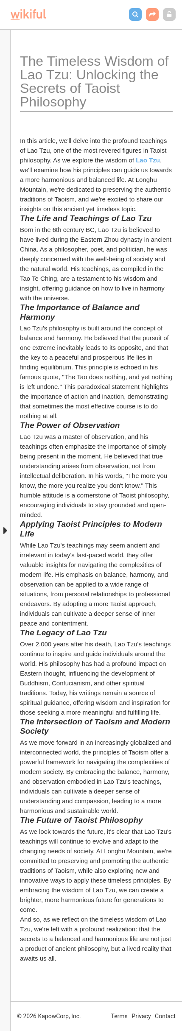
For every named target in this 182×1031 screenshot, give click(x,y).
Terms (119, 1016)
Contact (165, 1016)
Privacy (141, 1016)
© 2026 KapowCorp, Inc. (49, 1016)
